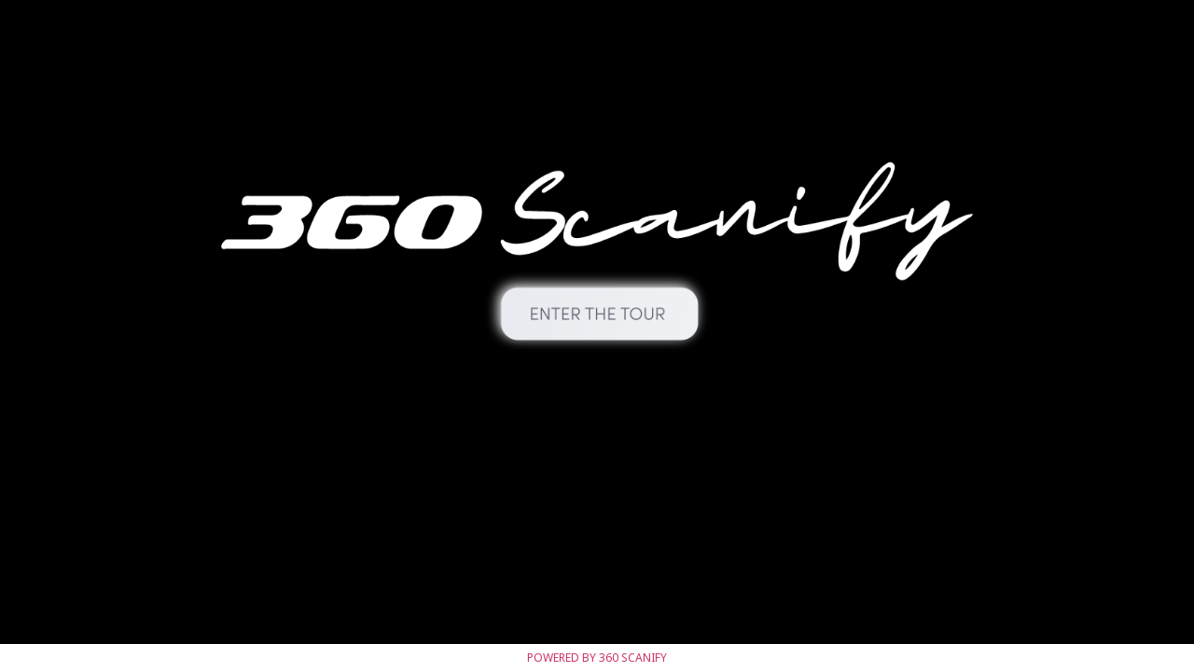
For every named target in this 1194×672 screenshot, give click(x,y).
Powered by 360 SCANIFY (597, 657)
